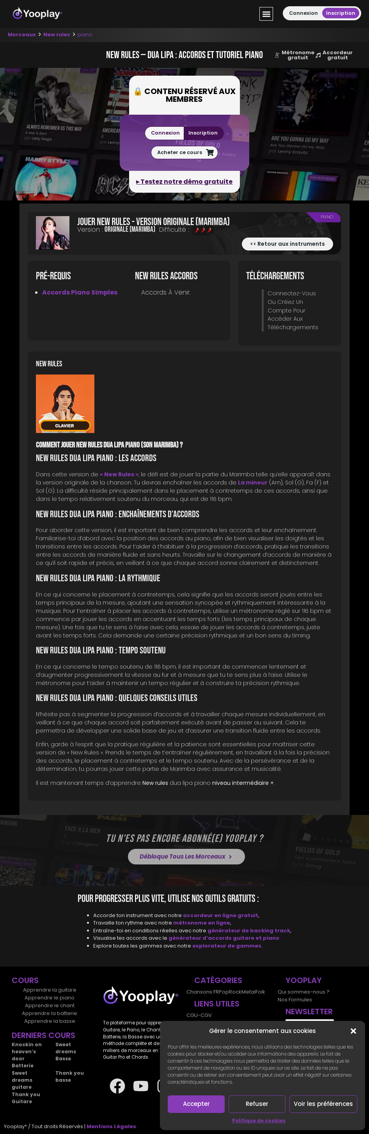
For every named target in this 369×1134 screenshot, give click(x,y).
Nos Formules (295, 999)
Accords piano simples (79, 292)
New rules (56, 34)
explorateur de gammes (226, 945)
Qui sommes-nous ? (304, 992)
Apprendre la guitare (49, 990)
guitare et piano (256, 938)
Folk (260, 992)
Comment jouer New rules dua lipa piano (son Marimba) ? (109, 445)
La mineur (253, 482)
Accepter (196, 1104)
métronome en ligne (201, 922)
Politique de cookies (259, 1120)
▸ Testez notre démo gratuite (184, 181)
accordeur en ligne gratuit (220, 915)
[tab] (184, 404)
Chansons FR (202, 992)
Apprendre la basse (49, 1021)
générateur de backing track (249, 930)
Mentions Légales (111, 1126)
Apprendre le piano (50, 997)
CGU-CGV (199, 1015)
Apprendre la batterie (49, 1013)
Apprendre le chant (50, 1005)
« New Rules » (119, 474)
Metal (248, 992)
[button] (353, 1031)
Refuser (257, 1104)
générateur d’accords (201, 938)
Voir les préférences (323, 1104)
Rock (235, 992)
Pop (224, 992)
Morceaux (22, 34)
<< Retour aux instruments (287, 244)
